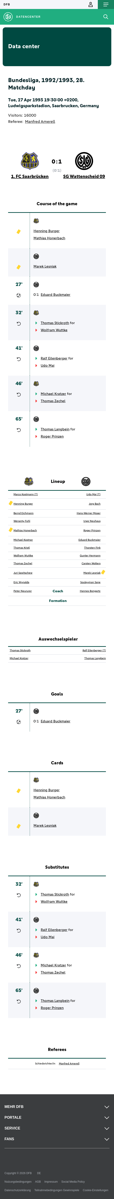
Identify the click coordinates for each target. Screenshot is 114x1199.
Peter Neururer (22, 591)
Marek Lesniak (45, 266)
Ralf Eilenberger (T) (94, 650)
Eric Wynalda (21, 582)
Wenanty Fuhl (21, 521)
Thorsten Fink (92, 548)
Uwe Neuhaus (92, 521)
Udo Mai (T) (93, 494)
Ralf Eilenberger (54, 358)
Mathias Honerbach (49, 238)
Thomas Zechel (53, 401)
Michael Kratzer (53, 394)
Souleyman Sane (90, 582)
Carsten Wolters (91, 563)
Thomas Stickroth (55, 323)
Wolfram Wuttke (54, 330)
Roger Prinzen (52, 436)
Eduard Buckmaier (55, 294)
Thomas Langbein (55, 429)
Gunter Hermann (90, 555)
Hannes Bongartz (90, 591)
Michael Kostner (23, 540)
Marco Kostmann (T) (25, 494)
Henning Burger (47, 231)
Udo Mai (47, 365)
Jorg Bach (95, 504)
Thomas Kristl (21, 548)
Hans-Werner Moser (89, 513)
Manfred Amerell (40, 122)
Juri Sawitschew (22, 573)
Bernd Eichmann (23, 513)
